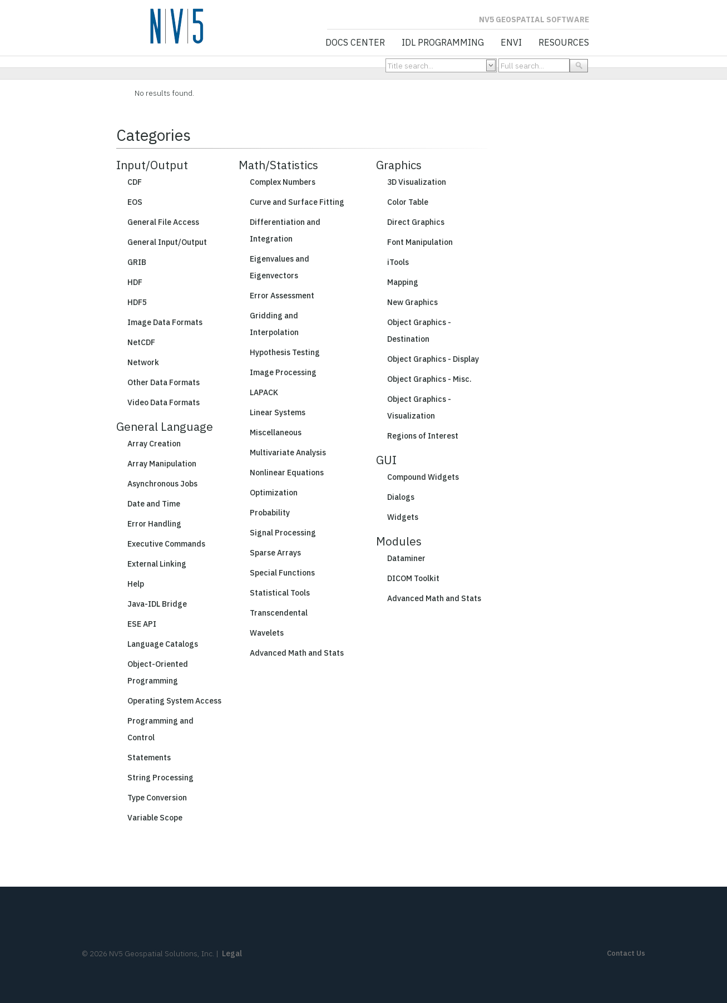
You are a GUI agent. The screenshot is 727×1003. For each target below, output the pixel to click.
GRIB (136, 262)
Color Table (407, 202)
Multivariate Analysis (288, 453)
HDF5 (137, 302)
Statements (149, 758)
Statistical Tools (280, 593)
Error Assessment (282, 296)
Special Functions (282, 573)
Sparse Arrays (275, 553)
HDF (134, 282)
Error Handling (154, 524)
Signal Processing (283, 533)
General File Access (163, 222)
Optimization (274, 493)
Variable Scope (154, 818)
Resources (563, 43)
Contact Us (626, 953)
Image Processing (283, 372)
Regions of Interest (422, 436)
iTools (398, 262)
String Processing (160, 778)
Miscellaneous (275, 432)
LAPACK (264, 392)
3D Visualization (416, 182)
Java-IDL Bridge (157, 604)
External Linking (156, 564)
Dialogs (400, 497)
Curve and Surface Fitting (297, 202)
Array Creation (154, 444)
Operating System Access (174, 701)
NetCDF (141, 342)
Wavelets (267, 633)
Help (135, 584)
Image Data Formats (164, 322)
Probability (270, 513)
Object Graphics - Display (433, 359)
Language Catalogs (162, 644)
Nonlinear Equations (287, 473)
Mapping (402, 282)
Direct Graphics (415, 222)
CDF (134, 182)
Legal (232, 953)
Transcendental (279, 613)
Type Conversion (157, 798)
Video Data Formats (163, 402)
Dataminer (406, 558)
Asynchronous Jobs (162, 484)
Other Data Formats (163, 382)
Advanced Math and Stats (297, 653)
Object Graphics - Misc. (429, 379)
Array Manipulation (161, 464)
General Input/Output (167, 242)
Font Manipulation (420, 242)
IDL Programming (443, 43)
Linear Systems (277, 412)
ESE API (141, 624)
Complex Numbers (282, 182)
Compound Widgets (423, 477)
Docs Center (355, 43)
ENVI (511, 43)
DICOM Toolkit (413, 578)
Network (143, 362)
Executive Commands (166, 544)
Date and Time (153, 504)
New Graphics (412, 302)
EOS (134, 202)
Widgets (402, 517)
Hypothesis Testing (285, 352)
